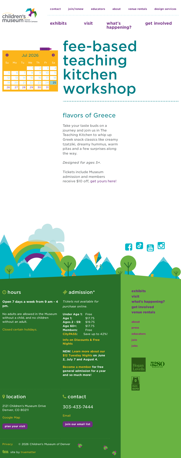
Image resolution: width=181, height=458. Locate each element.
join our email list (77, 424)
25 (54, 82)
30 (39, 87)
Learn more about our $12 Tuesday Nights (84, 353)
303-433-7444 (78, 406)
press (135, 327)
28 (23, 87)
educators (98, 9)
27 (16, 87)
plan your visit (15, 426)
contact (55, 9)
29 (31, 87)
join (134, 340)
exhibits (58, 23)
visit (88, 23)
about (116, 9)
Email (66, 415)
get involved (158, 23)
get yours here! (103, 181)
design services (165, 9)
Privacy (7, 444)
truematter (28, 452)
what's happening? (119, 25)
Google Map (11, 417)
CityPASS (70, 334)
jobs (135, 345)
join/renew (75, 9)
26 (8, 87)
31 (47, 87)
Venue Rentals (137, 9)
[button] (128, 247)
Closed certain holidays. (19, 329)
